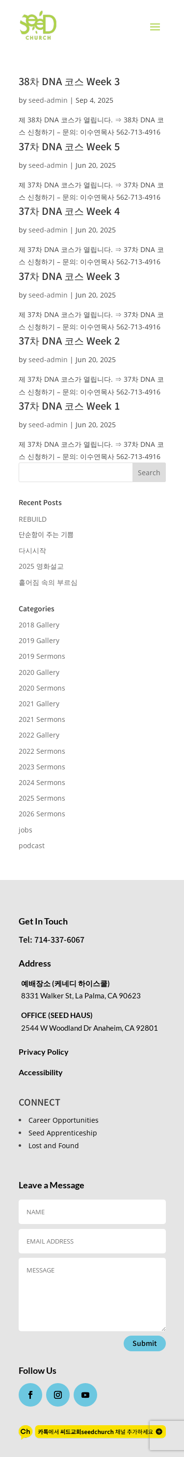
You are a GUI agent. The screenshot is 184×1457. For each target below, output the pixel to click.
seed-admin (48, 100)
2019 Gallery (39, 640)
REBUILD (33, 519)
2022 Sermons (42, 751)
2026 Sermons (42, 813)
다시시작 (32, 550)
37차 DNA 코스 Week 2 (69, 340)
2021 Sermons (42, 719)
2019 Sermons (42, 656)
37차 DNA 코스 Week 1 (69, 405)
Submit (144, 1343)
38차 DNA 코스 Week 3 (69, 81)
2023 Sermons (42, 766)
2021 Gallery (39, 703)
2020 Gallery (39, 672)
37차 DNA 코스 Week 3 (69, 276)
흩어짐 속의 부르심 (48, 582)
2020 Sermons (42, 688)
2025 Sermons (42, 798)
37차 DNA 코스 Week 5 (69, 146)
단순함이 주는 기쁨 (46, 534)
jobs (25, 829)
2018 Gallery (39, 624)
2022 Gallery (39, 735)
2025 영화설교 (41, 566)
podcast (32, 845)
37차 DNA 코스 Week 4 (69, 211)
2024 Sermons (42, 782)
